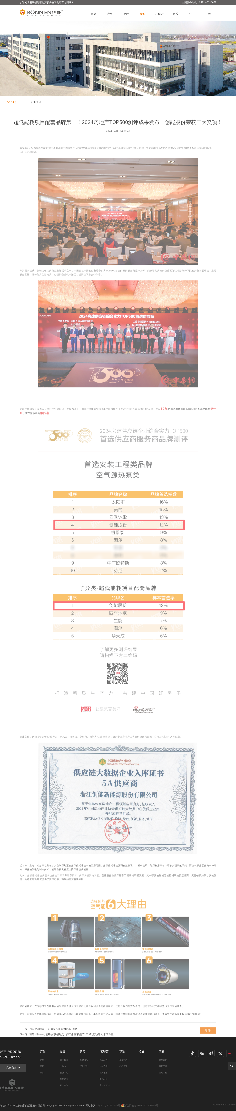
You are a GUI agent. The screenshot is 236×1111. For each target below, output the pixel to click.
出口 (42, 1073)
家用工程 (163, 1066)
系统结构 (104, 1060)
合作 (191, 13)
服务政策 (104, 1073)
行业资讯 (36, 102)
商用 (42, 1066)
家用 (42, 1060)
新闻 (142, 13)
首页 (93, 13)
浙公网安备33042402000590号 (139, 1105)
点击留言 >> (13, 1067)
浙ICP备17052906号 (109, 1105)
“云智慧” (159, 13)
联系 (175, 13)
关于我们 (64, 1060)
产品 (109, 13)
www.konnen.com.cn (224, 1104)
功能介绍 (104, 1066)
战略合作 (163, 1060)
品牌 (126, 13)
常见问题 (104, 1079)
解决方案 (64, 1073)
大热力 (63, 1066)
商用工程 (163, 1073)
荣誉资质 (64, 1079)
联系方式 (123, 1060)
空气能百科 (104, 1085)
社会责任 (64, 1085)
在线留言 (123, 1066)
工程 (208, 13)
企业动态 (12, 102)
